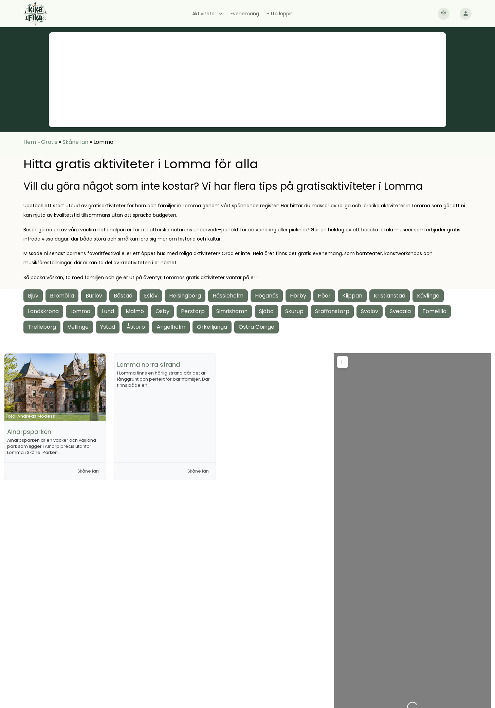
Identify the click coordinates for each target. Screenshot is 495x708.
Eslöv (151, 296)
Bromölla (62, 296)
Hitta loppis (280, 14)
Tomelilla (434, 311)
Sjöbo (266, 311)
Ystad (107, 327)
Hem (29, 142)
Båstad (123, 296)
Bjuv (33, 296)
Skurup (294, 311)
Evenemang (245, 14)
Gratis (49, 142)
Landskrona (43, 311)
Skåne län (75, 142)
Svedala (400, 311)
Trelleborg (42, 327)
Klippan (352, 296)
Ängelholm (171, 327)
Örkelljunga (212, 327)
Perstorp (193, 311)
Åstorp (136, 327)
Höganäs (266, 296)
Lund (108, 311)
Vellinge (78, 327)
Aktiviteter (204, 14)
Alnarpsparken (29, 431)
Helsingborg (185, 296)
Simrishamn (232, 311)
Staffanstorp (332, 311)
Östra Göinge (256, 327)
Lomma (80, 311)
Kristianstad (389, 296)
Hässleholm (228, 296)
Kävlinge (428, 296)
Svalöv (369, 311)
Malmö (135, 311)
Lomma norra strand (148, 364)
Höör (324, 296)
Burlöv (94, 296)
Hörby (298, 296)
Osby (162, 311)
